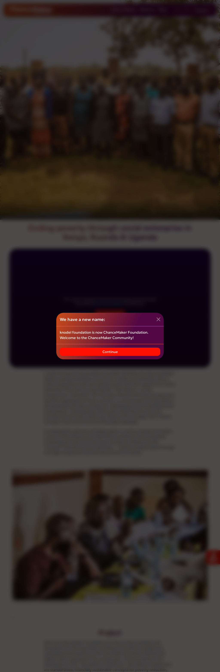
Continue (110, 352)
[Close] (158, 319)
